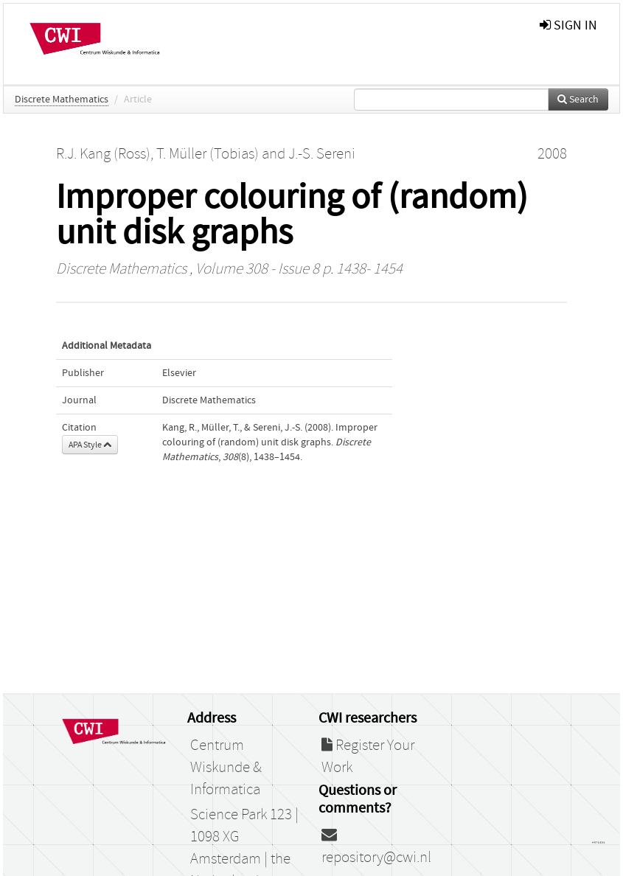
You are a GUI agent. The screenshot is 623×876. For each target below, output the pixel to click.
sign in (568, 25)
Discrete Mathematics (61, 99)
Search (578, 99)
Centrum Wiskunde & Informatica (226, 768)
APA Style (90, 444)
